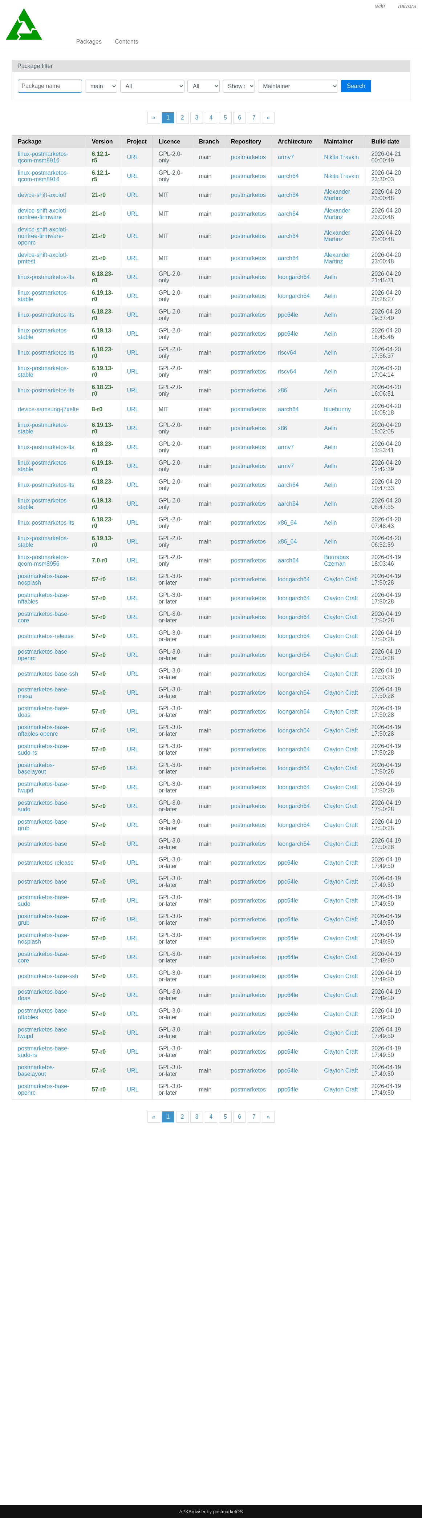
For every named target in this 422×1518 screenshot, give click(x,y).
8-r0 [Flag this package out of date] (97, 409)
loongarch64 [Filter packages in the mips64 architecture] (294, 277)
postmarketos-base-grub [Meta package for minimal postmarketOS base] (43, 825)
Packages (89, 42)
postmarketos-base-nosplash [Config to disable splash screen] (43, 579)
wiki (380, 6)
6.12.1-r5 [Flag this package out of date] (101, 157)
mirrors (407, 6)
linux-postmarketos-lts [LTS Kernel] (46, 277)
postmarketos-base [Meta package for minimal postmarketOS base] (42, 844)
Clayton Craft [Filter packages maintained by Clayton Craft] (341, 579)
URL (133, 157)
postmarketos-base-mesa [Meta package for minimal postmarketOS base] (43, 692)
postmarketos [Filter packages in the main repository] (248, 157)
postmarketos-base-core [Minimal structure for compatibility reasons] (43, 617)
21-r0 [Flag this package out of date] (99, 195)
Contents (126, 42)
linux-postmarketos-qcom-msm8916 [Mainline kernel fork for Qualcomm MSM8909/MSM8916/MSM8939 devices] (43, 157)
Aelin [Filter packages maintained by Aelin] (330, 277)
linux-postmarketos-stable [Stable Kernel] (43, 296)
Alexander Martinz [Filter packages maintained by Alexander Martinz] (337, 195)
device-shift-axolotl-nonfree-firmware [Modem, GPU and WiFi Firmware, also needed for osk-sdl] (43, 213)
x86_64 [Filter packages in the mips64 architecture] (287, 523)
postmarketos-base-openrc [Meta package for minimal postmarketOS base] (43, 655)
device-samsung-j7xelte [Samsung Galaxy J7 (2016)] (48, 409)
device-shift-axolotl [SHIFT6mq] (42, 195)
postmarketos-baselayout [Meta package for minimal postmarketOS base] (36, 768)
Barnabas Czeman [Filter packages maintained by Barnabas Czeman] (336, 560)
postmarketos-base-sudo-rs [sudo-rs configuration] (43, 749)
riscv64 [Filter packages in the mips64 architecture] (287, 353)
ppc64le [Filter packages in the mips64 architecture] (288, 315)
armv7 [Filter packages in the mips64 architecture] (286, 157)
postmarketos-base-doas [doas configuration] (43, 711)
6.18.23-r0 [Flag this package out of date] (102, 277)
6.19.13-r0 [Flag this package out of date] (102, 296)
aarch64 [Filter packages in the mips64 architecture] (288, 176)
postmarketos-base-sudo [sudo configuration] (43, 806)
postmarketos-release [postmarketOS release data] (46, 636)
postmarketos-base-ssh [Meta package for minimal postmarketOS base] (48, 674)
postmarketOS (228, 1511)
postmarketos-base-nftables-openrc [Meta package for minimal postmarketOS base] (43, 730)
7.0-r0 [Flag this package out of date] (99, 560)
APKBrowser (192, 1511)
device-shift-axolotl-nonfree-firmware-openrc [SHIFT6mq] (43, 236)
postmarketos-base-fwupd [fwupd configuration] (43, 787)
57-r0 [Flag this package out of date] (99, 579)
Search (356, 86)
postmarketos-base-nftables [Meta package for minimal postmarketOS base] (43, 598)
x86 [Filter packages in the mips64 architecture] (282, 390)
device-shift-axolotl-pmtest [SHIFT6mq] (43, 258)
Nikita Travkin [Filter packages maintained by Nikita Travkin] (341, 157)
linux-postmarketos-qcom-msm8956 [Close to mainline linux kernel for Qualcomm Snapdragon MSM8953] (43, 560)
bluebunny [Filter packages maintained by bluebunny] (337, 409)
